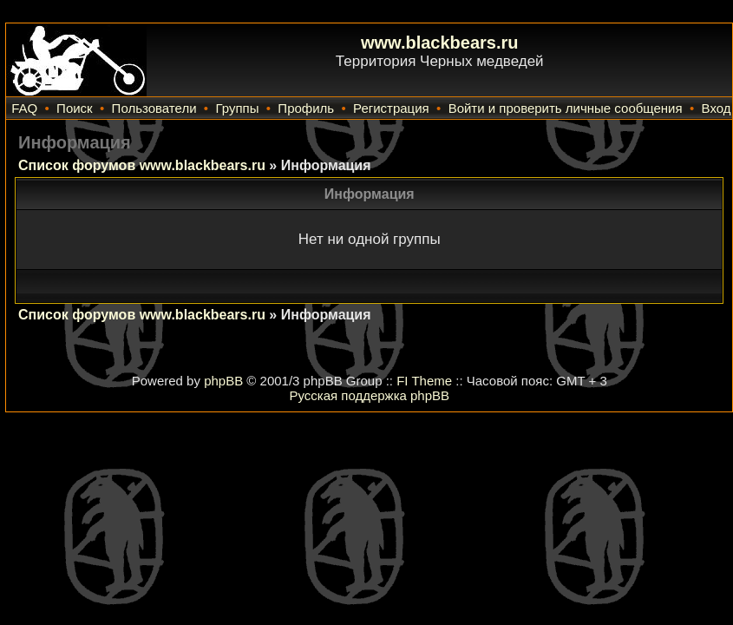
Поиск (74, 108)
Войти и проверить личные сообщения (565, 108)
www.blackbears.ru (440, 42)
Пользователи (154, 108)
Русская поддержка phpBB (369, 395)
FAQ (24, 108)
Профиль (306, 108)
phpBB (223, 380)
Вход (716, 108)
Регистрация (391, 108)
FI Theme (424, 380)
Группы (237, 108)
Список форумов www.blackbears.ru (141, 165)
